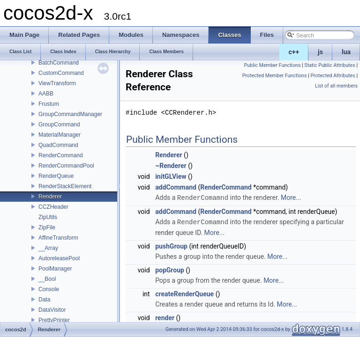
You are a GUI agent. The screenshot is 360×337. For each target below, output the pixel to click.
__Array (48, 248)
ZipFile (46, 227)
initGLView (170, 176)
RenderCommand (60, 155)
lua (346, 52)
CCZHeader (53, 207)
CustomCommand (61, 73)
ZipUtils (47, 217)
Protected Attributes (332, 76)
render (164, 317)
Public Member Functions (272, 65)
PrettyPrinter (54, 320)
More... (291, 197)
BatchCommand (58, 62)
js (320, 52)
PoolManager (55, 268)
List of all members (336, 86)
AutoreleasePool (59, 258)
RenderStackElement (64, 186)
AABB (45, 93)
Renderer (50, 196)
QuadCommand (58, 145)
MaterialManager (59, 135)
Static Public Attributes (329, 65)
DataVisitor (52, 310)
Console (48, 289)
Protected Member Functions (274, 76)
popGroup (169, 269)
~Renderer (171, 165)
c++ (294, 52)
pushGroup (171, 245)
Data (44, 299)
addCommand (175, 187)
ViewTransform (57, 83)
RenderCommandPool (66, 165)
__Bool (47, 279)
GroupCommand (59, 124)
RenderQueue (56, 176)
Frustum (48, 104)
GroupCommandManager (70, 114)
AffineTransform (58, 237)
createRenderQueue (184, 293)
